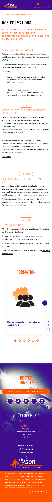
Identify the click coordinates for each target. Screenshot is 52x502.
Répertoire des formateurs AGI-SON (24, 324)
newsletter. (34, 239)
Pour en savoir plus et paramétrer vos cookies (18, 487)
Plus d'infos (6, 157)
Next (44, 303)
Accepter (38, 491)
